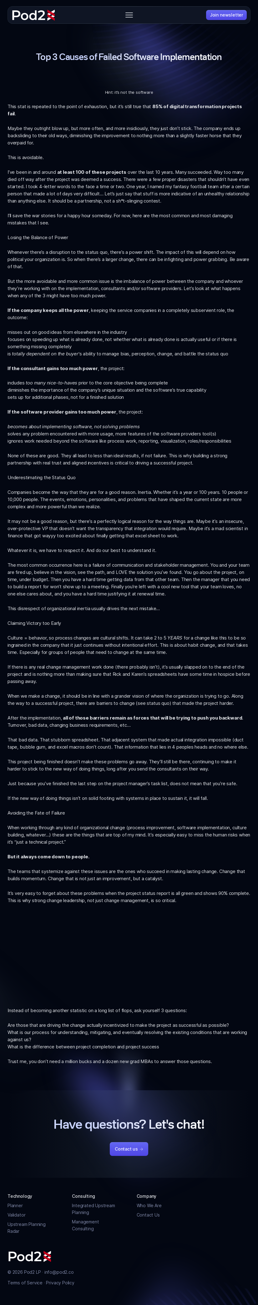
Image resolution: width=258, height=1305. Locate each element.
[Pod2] (33, 15)
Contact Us (148, 1214)
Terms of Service (26, 1282)
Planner (15, 1205)
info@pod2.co (59, 1272)
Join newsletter (226, 15)
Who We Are (149, 1205)
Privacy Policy (60, 1282)
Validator (16, 1214)
